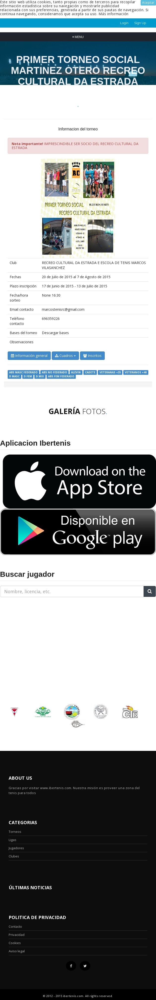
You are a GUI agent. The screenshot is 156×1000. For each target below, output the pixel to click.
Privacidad (17, 934)
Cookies (15, 943)
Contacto (15, 926)
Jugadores (16, 848)
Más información (114, 13)
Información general (29, 355)
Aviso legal (17, 951)
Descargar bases (55, 332)
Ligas (12, 840)
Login (124, 23)
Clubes (14, 856)
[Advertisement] (31, 632)
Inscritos (92, 355)
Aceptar (148, 2)
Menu (78, 37)
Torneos (15, 831)
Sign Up (140, 23)
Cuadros (65, 355)
